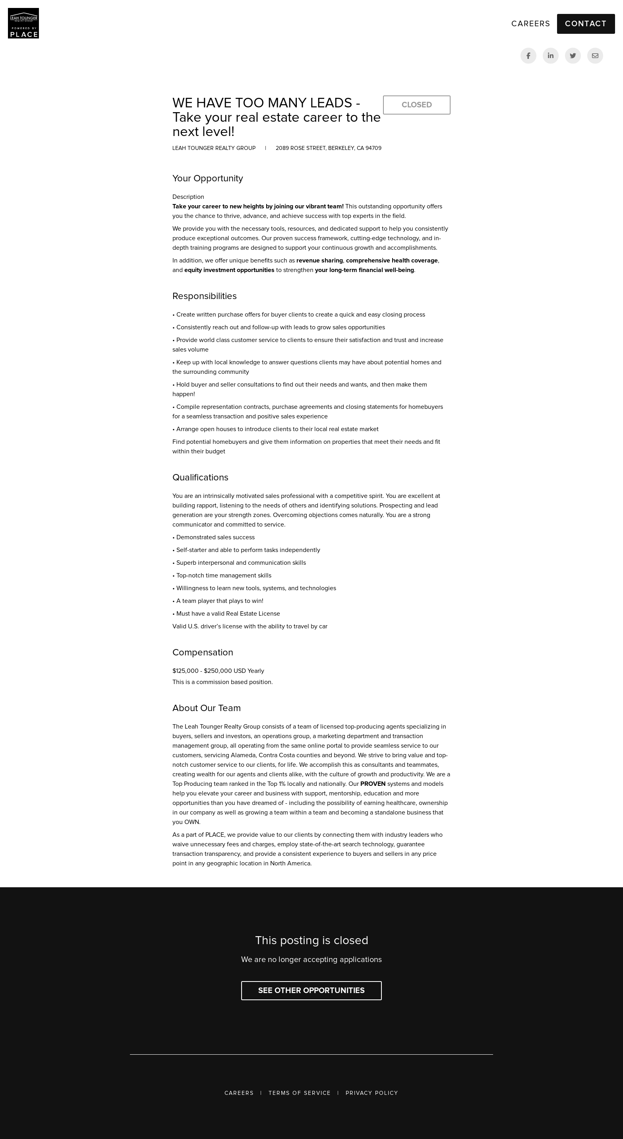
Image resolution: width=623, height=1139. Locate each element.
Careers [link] (531, 24)
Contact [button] (586, 24)
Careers (239, 1093)
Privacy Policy (372, 1093)
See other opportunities (311, 990)
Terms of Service (300, 1093)
